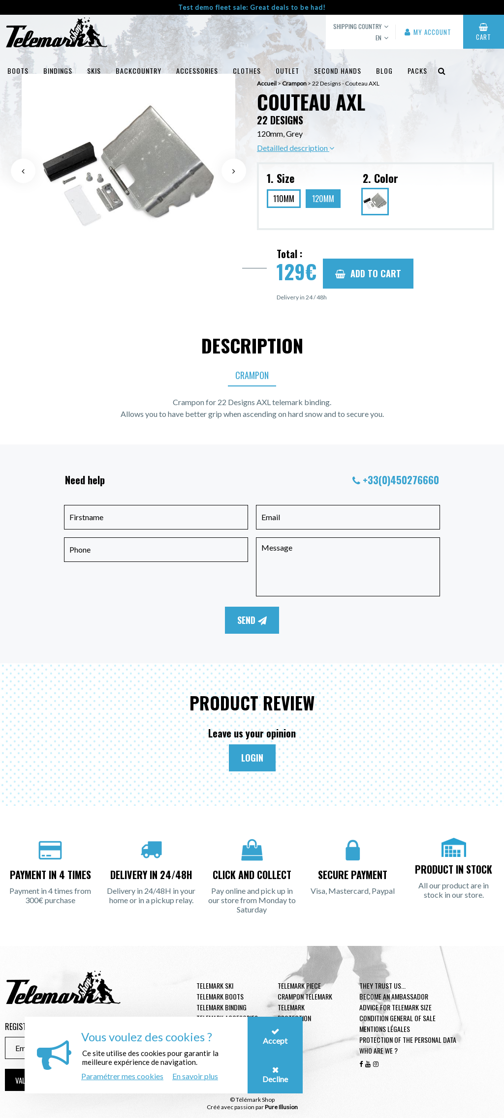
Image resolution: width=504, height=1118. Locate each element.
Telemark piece (299, 985)
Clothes (247, 70)
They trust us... (382, 985)
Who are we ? (378, 1050)
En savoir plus (195, 1076)
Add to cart (368, 273)
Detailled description (295, 147)
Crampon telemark (305, 996)
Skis (94, 70)
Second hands (337, 70)
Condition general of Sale (397, 1018)
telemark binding (221, 1007)
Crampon (252, 375)
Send (252, 620)
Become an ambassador (393, 996)
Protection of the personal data (407, 1039)
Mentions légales (384, 1029)
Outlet (287, 70)
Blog (384, 70)
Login (252, 757)
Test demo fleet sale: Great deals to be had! (252, 7)
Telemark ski (214, 985)
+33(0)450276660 (401, 479)
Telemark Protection (294, 1012)
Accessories (197, 70)
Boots (18, 70)
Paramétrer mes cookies (122, 1076)
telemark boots (220, 996)
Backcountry (138, 70)
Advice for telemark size (395, 1007)
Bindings (57, 70)
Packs (417, 70)
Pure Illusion (281, 1107)
